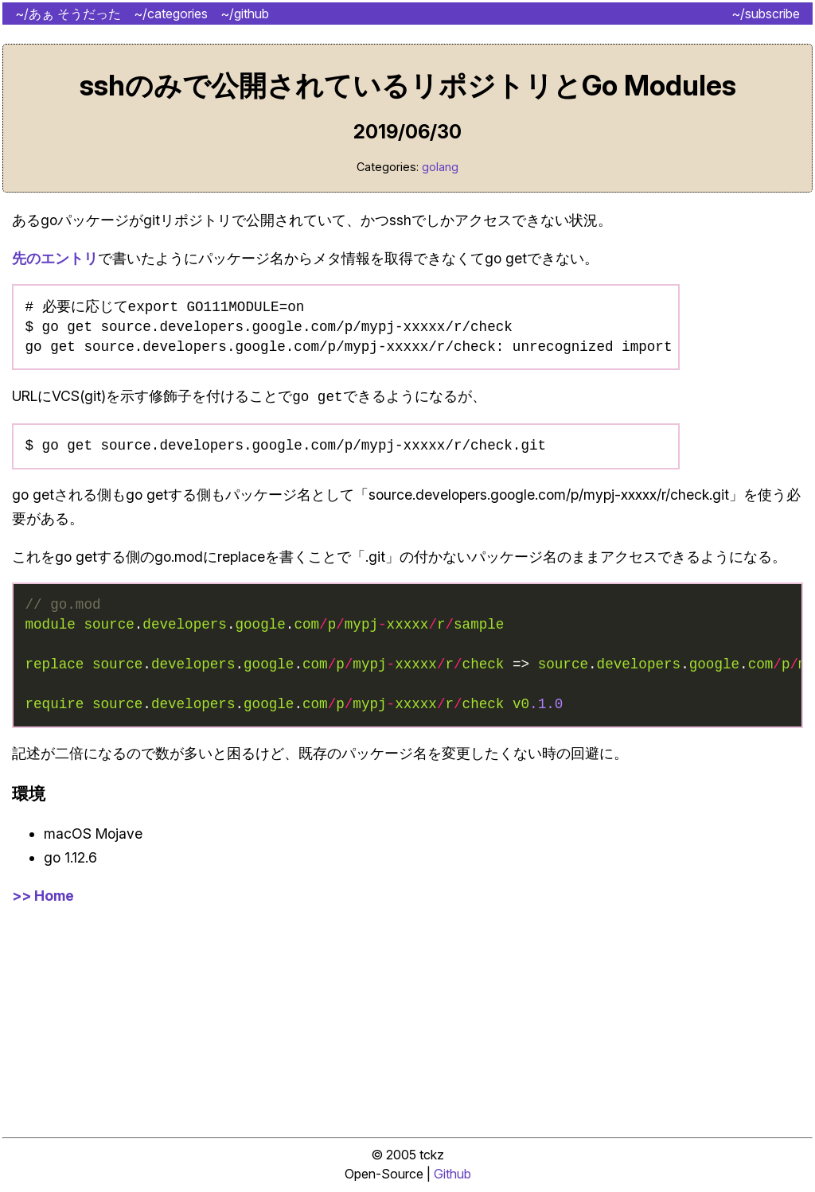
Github (452, 1180)
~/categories (171, 13)
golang (440, 166)
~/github (244, 13)
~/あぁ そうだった (68, 13)
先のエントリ (55, 258)
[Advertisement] (407, 1025)
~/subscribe (765, 13)
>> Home (43, 902)
